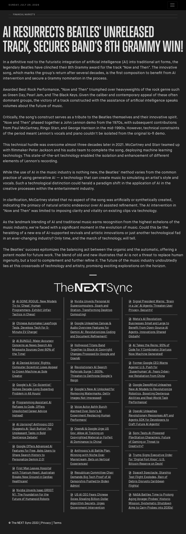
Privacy (46, 523)
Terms (57, 523)
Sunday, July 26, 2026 (24, 5)
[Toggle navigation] (172, 5)
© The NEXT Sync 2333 (24, 523)
